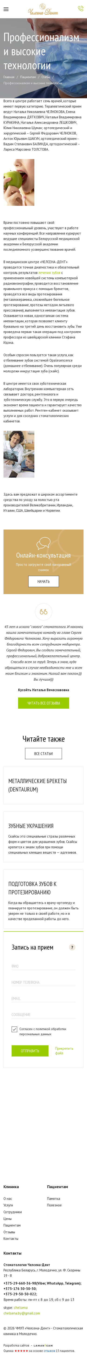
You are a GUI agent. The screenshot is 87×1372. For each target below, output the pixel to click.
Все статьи (43, 753)
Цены (7, 1218)
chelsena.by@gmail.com (21, 1313)
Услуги (8, 1205)
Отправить (30, 1050)
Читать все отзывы (43, 703)
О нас (7, 1198)
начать (44, 581)
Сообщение (21, 1014)
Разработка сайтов (16, 1345)
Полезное (54, 1205)
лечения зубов (49, 272)
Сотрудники (12, 1212)
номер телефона (26, 982)
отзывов (49, 1351)
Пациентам (12, 1225)
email (16, 998)
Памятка (53, 1198)
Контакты (10, 1238)
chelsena (21, 1307)
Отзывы (9, 1232)
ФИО (15, 966)
